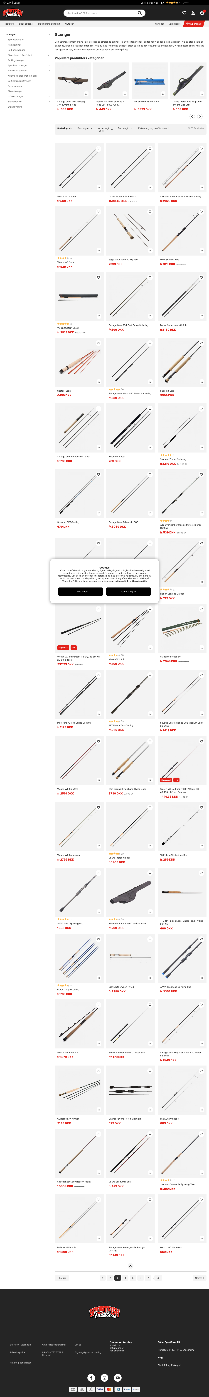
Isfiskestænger (27, 96)
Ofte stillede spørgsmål (54, 1344)
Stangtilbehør (27, 101)
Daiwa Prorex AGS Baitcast (123, 196)
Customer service (149, 2)
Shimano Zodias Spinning (173, 459)
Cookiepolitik (139, 581)
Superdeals (194, 23)
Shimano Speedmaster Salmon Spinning (180, 196)
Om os (78, 1344)
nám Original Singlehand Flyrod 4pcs (127, 789)
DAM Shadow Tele (169, 259)
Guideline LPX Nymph (68, 1118)
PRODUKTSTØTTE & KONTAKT (52, 1353)
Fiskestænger (15, 91)
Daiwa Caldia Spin (66, 1247)
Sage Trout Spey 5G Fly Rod (123, 259)
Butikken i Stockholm (20, 1344)
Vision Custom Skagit (68, 327)
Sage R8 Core (167, 390)
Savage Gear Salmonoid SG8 (123, 522)
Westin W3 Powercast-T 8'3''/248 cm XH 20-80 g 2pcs (78, 658)
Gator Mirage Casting (68, 989)
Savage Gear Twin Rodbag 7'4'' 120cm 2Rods (71, 103)
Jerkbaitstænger (16, 50)
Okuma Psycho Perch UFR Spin (125, 1118)
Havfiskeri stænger (27, 70)
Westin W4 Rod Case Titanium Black (127, 923)
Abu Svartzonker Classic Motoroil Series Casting (181, 526)
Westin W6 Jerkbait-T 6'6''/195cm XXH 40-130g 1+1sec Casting (180, 790)
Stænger (26, 34)
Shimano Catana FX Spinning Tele (177, 1184)
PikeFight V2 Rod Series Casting (74, 722)
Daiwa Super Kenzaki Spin (173, 325)
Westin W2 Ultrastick (171, 1247)
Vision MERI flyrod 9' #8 (146, 101)
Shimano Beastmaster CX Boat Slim (127, 1052)
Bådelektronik (26, 23)
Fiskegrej (9, 23)
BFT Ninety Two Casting (121, 725)
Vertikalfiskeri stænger (19, 81)
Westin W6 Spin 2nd (67, 789)
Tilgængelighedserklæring (88, 1352)
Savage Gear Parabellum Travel (73, 456)
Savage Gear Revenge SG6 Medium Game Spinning (182, 724)
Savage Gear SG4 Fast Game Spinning (128, 325)
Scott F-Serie (64, 390)
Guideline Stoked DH (170, 656)
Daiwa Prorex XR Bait (119, 857)
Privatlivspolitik (17, 1352)
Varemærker (175, 23)
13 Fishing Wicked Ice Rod (173, 855)
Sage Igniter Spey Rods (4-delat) (74, 1181)
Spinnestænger (16, 39)
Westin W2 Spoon (66, 196)
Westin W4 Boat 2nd (68, 1052)
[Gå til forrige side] (62, 1278)
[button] (183, 2)
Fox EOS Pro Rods (169, 1118)
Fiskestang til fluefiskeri (27, 55)
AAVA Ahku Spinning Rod (70, 923)
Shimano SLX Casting (68, 522)
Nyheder (159, 23)
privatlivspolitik (120, 581)
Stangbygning (15, 106)
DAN (13, 2)
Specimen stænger (27, 65)
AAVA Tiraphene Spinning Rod (175, 987)
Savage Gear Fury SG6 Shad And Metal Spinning (180, 1054)
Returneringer (116, 1348)
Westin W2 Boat (117, 456)
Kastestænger (15, 44)
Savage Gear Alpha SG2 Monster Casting (130, 393)
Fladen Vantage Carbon (172, 593)
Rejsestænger (15, 86)
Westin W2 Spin (65, 262)
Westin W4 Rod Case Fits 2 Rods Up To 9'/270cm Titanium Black (110, 103)
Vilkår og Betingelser (20, 1362)
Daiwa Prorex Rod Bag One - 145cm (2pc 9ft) (187, 103)
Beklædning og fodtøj (49, 23)
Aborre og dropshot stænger (22, 75)
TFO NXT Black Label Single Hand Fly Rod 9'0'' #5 (181, 922)
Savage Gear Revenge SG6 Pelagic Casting (127, 1249)
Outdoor (69, 23)
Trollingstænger (16, 60)
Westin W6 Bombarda (68, 855)
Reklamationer (117, 1350)
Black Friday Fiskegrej (169, 1365)
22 (158, 1278)
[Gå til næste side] (200, 1278)
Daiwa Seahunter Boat (120, 1181)
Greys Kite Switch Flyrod (121, 987)
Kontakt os (115, 1345)
